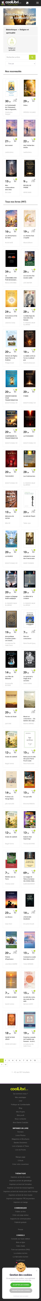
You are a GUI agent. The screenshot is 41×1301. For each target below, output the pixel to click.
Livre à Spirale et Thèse (20, 1146)
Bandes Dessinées (20, 1143)
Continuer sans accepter (20, 1296)
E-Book (20, 1161)
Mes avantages (20, 1097)
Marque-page (20, 1157)
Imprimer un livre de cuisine (20, 1177)
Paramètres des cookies (21, 1290)
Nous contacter (20, 1119)
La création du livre (20, 1253)
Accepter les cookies (21, 1285)
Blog (20, 1108)
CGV (20, 1101)
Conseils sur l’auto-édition (20, 1239)
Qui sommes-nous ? (20, 1094)
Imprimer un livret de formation (20, 1184)
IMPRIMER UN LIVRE (20, 1128)
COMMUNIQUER (20, 1208)
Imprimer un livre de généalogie (20, 1181)
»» (5, 1064)
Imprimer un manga (21, 1202)
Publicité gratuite (20, 1222)
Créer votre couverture (20, 1164)
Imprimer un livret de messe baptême (20, 1188)
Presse (20, 1230)
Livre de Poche (20, 1150)
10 (35, 1060)
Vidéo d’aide (20, 1246)
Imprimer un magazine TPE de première (20, 1199)
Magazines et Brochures (20, 1139)
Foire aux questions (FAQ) (20, 1250)
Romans (20, 1132)
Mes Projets (20, 1112)
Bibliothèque (11, 29)
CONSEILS (20, 1235)
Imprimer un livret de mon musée (20, 1195)
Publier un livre (20, 1212)
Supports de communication (20, 1219)
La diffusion (20, 1260)
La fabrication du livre (20, 1257)
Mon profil (20, 1115)
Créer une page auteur (21, 1215)
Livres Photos (20, 1135)
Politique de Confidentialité (20, 1105)
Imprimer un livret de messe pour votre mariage (20, 1191)
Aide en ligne (20, 1242)
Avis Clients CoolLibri (20, 1123)
